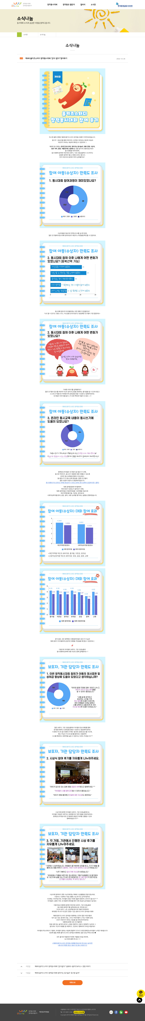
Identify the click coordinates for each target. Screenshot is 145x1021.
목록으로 (72, 982)
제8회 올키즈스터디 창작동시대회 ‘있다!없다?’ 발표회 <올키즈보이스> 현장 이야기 (62, 966)
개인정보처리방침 (44, 1012)
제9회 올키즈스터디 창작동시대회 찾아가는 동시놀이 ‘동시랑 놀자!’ (57, 973)
